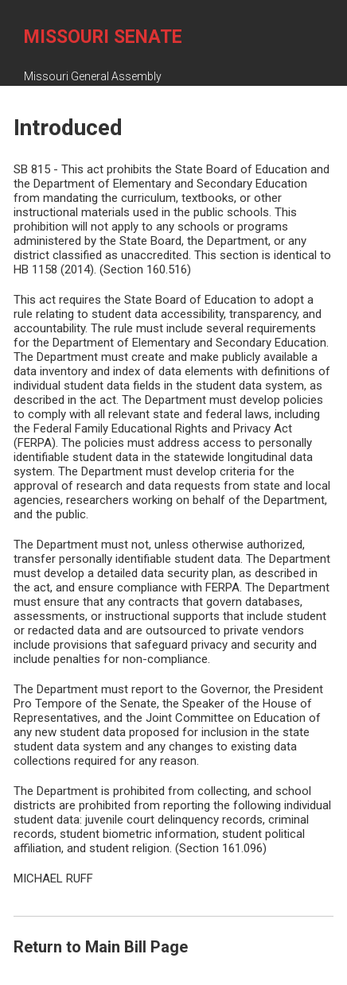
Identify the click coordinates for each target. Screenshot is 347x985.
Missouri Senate (103, 37)
